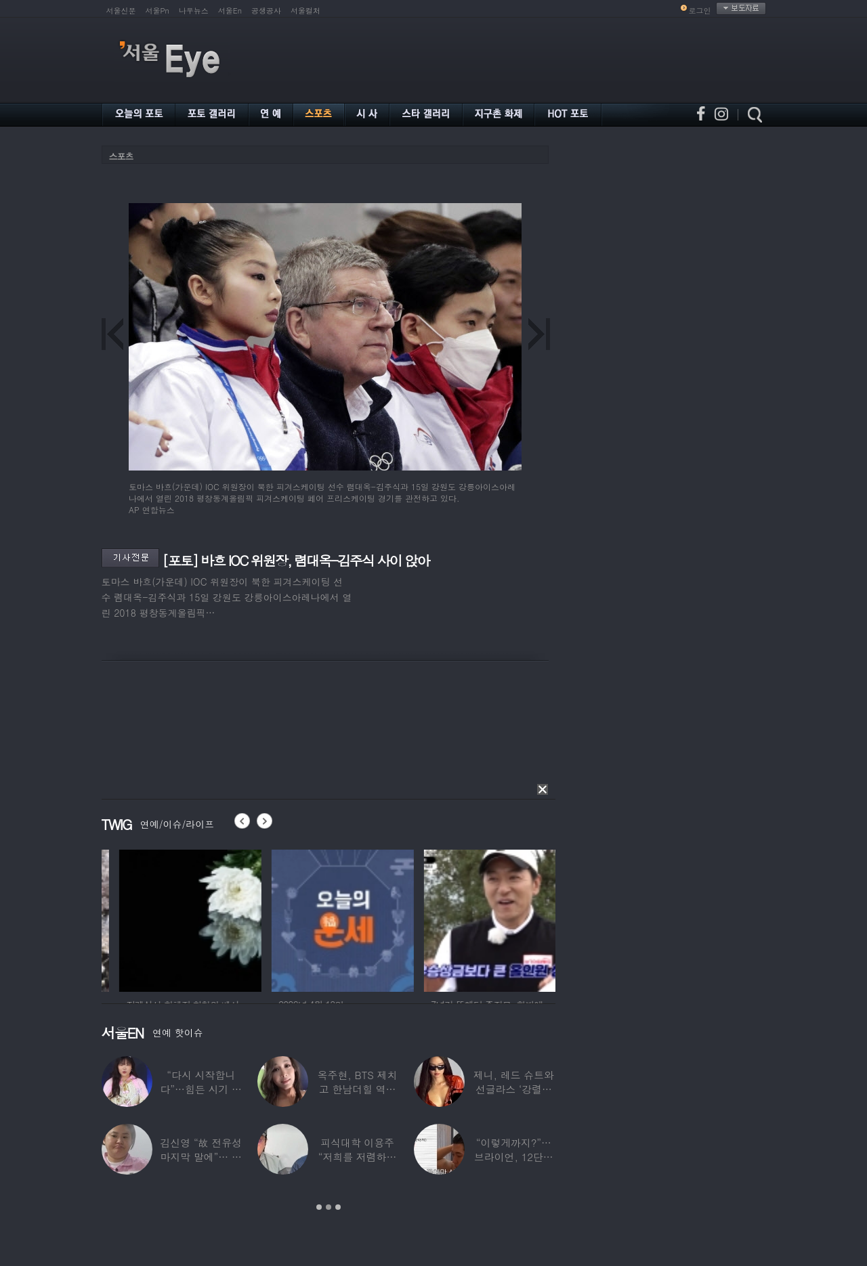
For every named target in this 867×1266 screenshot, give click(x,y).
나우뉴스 (194, 10)
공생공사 (266, 10)
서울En (230, 10)
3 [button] (338, 1207)
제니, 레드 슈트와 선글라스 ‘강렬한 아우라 (513, 1089)
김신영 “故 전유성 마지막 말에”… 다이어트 (200, 1156)
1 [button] (319, 1207)
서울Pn (157, 10)
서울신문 (121, 10)
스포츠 (121, 156)
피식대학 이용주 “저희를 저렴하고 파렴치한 (357, 1156)
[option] (139, 918)
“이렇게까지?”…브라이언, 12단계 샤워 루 (513, 1156)
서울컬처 (305, 10)
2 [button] (328, 1207)
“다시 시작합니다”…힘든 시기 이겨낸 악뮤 (200, 1089)
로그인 (700, 10)
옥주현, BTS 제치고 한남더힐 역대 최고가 (357, 1089)
